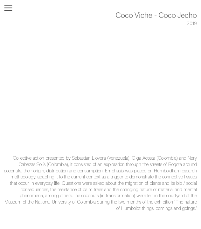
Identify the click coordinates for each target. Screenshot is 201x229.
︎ (8, 8)
